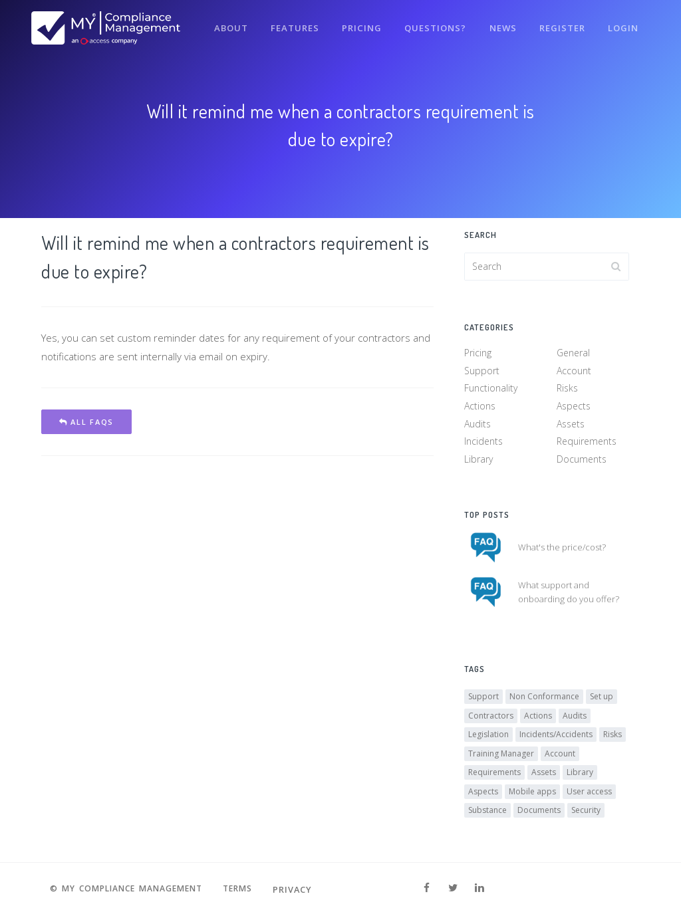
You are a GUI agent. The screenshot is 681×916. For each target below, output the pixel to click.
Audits (477, 425)
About (224, 25)
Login (622, 25)
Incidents (483, 442)
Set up (601, 699)
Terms (243, 889)
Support (481, 372)
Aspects (574, 407)
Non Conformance (544, 699)
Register (560, 25)
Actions (479, 407)
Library (478, 460)
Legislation (488, 737)
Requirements (586, 442)
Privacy (300, 889)
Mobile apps (532, 794)
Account (574, 372)
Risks (567, 389)
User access (589, 794)
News (499, 25)
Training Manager (501, 756)
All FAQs (86, 422)
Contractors (490, 718)
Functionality (490, 389)
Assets (571, 425)
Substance (487, 813)
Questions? (431, 25)
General (573, 354)
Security (586, 813)
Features (289, 25)
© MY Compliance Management (124, 889)
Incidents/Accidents (556, 737)
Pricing (356, 25)
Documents (582, 460)
